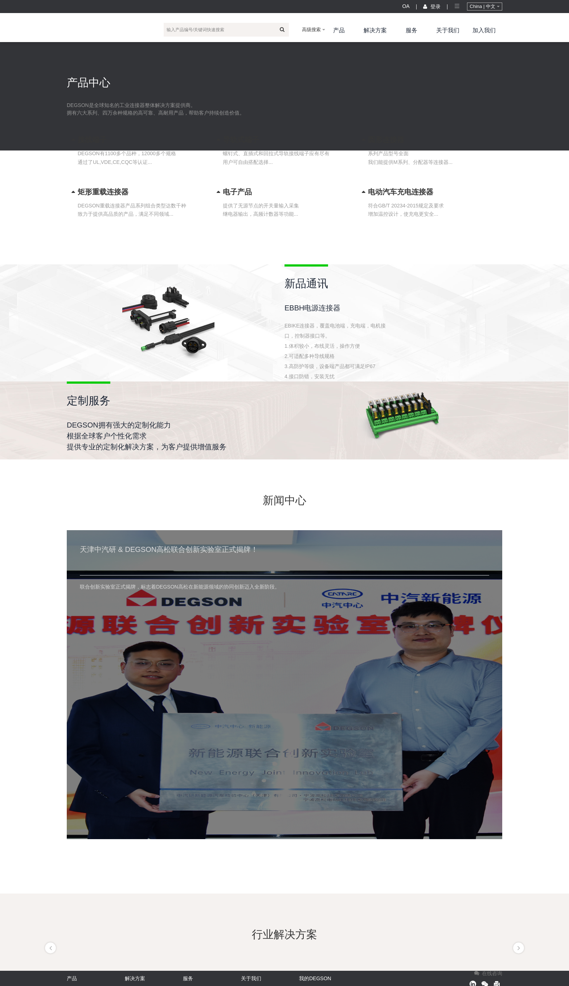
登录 (432, 6)
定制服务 (88, 401)
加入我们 (484, 30)
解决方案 (375, 30)
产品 (339, 30)
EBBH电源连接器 (312, 308)
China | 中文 (484, 6)
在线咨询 (487, 973)
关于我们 (447, 30)
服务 (411, 30)
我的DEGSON (315, 978)
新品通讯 (306, 283)
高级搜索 (313, 29)
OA (405, 6)
